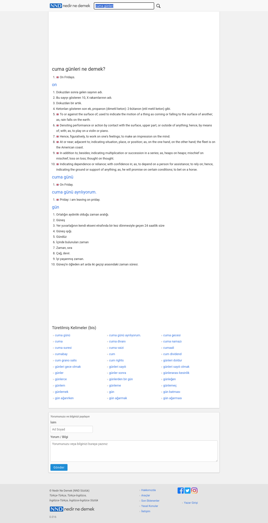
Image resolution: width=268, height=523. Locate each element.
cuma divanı (117, 341)
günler (59, 373)
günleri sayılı (117, 366)
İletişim (145, 511)
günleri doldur (172, 360)
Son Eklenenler (150, 500)
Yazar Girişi (191, 502)
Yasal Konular (149, 506)
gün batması (171, 392)
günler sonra (117, 373)
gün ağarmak (118, 398)
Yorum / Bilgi (59, 437)
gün (55, 207)
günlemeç (170, 385)
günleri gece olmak (68, 366)
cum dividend (172, 354)
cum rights (116, 360)
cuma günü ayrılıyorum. (74, 192)
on (54, 84)
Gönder (58, 467)
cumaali (168, 347)
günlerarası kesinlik (176, 373)
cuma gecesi (172, 335)
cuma (59, 341)
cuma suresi (63, 347)
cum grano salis (66, 360)
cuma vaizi (116, 347)
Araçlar (145, 495)
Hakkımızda (148, 490)
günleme (115, 385)
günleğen (169, 379)
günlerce (61, 379)
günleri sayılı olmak (176, 366)
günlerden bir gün (121, 379)
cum (112, 354)
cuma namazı (172, 341)
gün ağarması (172, 398)
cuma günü (62, 177)
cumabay (61, 354)
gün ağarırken (64, 398)
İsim (53, 422)
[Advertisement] (134, 39)
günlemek (61, 392)
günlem (60, 385)
